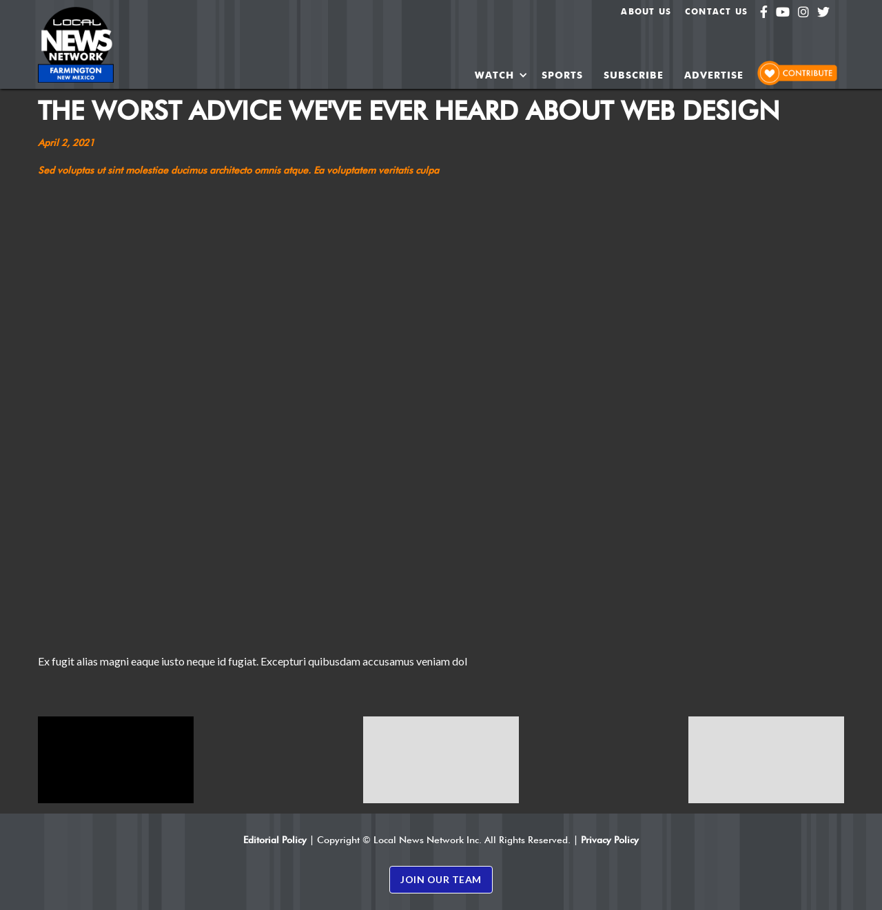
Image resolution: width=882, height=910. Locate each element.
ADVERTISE (713, 75)
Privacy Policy (610, 839)
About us (646, 11)
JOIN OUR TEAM (441, 879)
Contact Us (716, 11)
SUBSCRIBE (634, 75)
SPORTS (562, 75)
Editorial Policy (275, 839)
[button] (501, 75)
